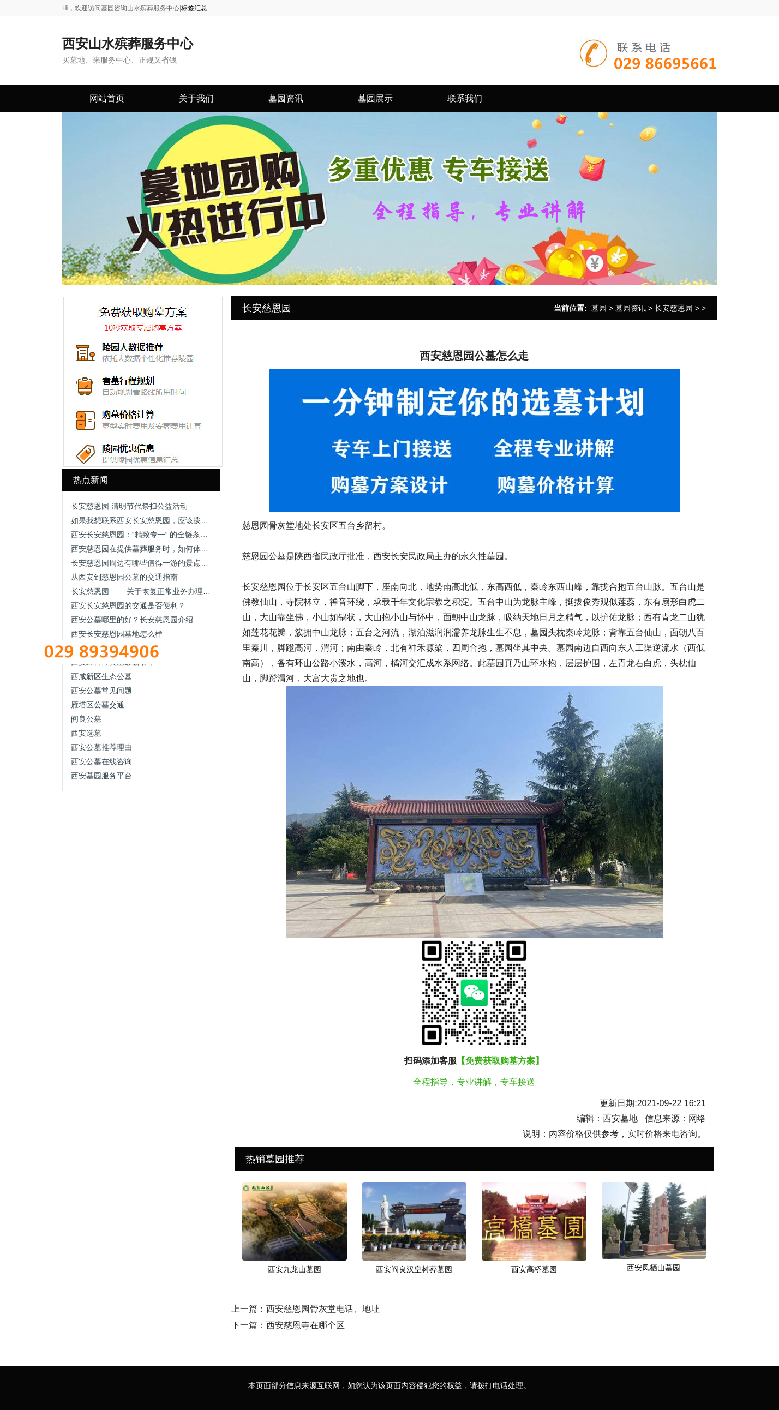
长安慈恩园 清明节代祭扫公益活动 (129, 506)
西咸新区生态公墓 (101, 676)
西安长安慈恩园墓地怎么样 (117, 633)
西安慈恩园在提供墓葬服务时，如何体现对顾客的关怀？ (166, 548)
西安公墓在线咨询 (101, 761)
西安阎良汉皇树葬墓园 (414, 1269)
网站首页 (106, 98)
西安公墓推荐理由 (101, 747)
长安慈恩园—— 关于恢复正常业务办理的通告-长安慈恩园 (169, 591)
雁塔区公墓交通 (97, 704)
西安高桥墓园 (534, 1269)
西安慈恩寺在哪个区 (305, 1325)
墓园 (599, 308)
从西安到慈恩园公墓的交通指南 (124, 577)
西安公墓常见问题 (101, 690)
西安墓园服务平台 (101, 775)
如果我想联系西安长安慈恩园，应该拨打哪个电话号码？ (166, 520)
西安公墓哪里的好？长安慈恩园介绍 (132, 619)
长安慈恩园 (674, 308)
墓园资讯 (630, 308)
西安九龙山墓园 (294, 1269)
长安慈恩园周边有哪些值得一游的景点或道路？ (151, 563)
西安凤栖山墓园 (653, 1267)
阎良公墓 (86, 719)
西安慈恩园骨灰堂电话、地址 (323, 1308)
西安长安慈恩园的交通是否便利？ (128, 605)
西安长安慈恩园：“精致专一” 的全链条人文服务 (151, 534)
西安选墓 (86, 733)
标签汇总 (194, 8)
